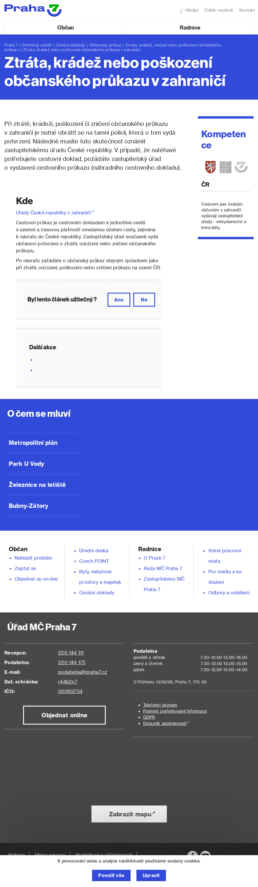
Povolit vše (111, 875)
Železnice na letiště (37, 484)
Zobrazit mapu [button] (130, 813)
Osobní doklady (70, 45)
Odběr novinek (218, 10)
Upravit (151, 875)
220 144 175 (71, 662)
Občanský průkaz (105, 45)
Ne (144, 299)
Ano (119, 299)
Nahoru (16, 855)
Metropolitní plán (33, 442)
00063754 (70, 691)
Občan (65, 27)
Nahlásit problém (34, 557)
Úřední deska (93, 550)
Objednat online (64, 714)
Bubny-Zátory (28, 505)
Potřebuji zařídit (37, 45)
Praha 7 (11, 45)
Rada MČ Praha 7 (163, 568)
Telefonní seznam (160, 704)
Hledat (189, 11)
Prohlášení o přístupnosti (104, 855)
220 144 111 (71, 652)
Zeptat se (25, 568)
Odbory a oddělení (229, 592)
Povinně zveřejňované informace (175, 711)
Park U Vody (26, 463)
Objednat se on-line (36, 579)
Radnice (190, 27)
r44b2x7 (67, 681)
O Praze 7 (154, 557)
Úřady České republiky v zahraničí (53, 212)
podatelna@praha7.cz (82, 672)
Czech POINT (94, 561)
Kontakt (247, 10)
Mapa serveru (50, 855)
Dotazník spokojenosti (165, 723)
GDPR (149, 717)
